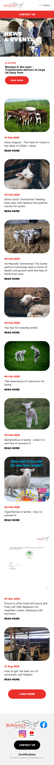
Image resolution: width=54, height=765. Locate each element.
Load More (27, 694)
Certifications (27, 754)
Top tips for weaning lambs (20, 327)
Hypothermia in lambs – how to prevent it (23, 513)
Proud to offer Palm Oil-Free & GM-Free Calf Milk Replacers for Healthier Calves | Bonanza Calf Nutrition (26, 608)
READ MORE (17, 80)
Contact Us (27, 14)
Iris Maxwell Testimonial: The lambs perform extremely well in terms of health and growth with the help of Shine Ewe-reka (25, 269)
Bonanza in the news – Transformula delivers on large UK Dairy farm (25, 69)
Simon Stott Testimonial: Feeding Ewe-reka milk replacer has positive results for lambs (25, 203)
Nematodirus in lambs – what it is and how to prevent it (24, 441)
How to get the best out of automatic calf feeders (21, 672)
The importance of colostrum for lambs (24, 383)
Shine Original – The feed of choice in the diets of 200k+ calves (26, 144)
